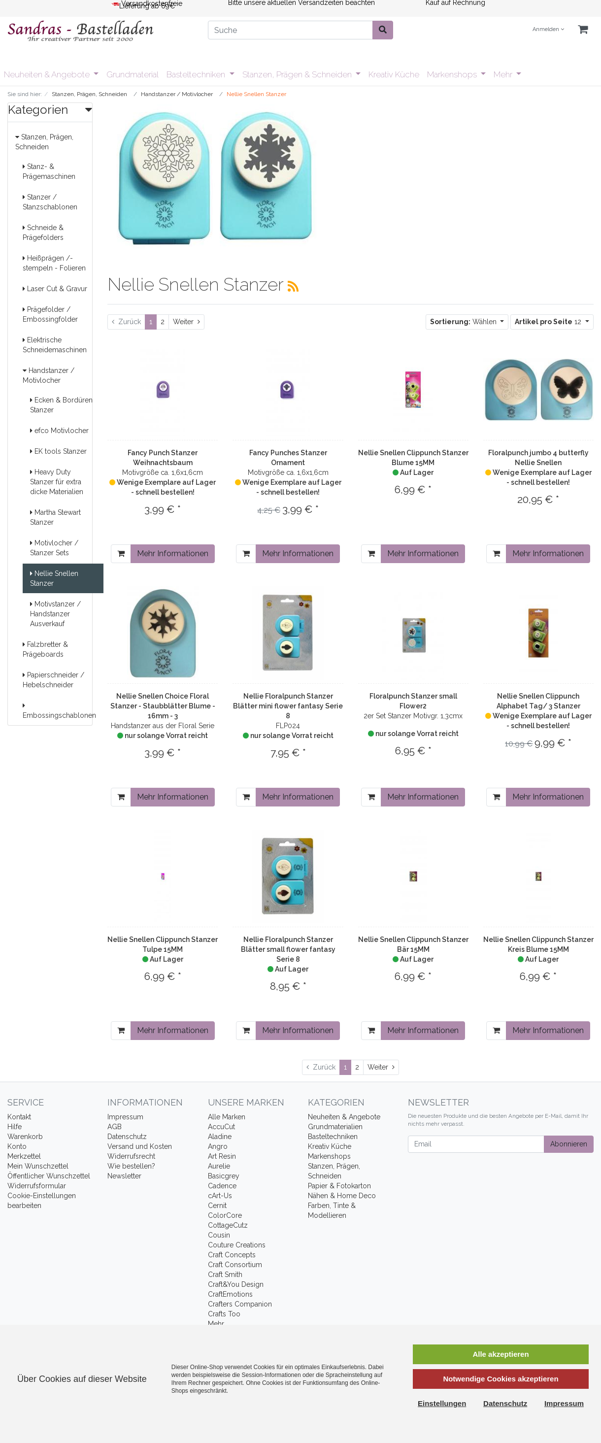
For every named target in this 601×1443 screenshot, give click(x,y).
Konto (17, 1146)
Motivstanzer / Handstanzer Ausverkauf (55, 614)
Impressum (125, 1117)
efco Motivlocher (59, 431)
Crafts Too (224, 1314)
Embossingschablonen (59, 710)
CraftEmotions (230, 1294)
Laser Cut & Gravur (55, 289)
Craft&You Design (236, 1284)
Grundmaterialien (335, 1127)
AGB (114, 1127)
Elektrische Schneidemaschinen (55, 345)
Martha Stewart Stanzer (55, 517)
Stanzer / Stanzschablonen (50, 202)
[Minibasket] (583, 30)
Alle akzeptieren (500, 1354)
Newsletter (124, 1176)
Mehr (504, 74)
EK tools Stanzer (58, 451)
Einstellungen (442, 1403)
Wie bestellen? (131, 1166)
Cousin (219, 1235)
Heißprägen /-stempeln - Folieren (54, 263)
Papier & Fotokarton (339, 1186)
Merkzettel (24, 1156)
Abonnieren (568, 1144)
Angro (218, 1146)
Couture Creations (237, 1245)
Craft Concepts (232, 1255)
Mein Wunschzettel (37, 1166)
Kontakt (19, 1117)
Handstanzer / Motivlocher (48, 375)
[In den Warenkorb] (121, 553)
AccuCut (221, 1127)
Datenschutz (127, 1137)
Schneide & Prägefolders (43, 232)
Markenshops (453, 74)
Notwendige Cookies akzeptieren (500, 1379)
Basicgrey (223, 1176)
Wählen (464, 322)
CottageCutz (228, 1225)
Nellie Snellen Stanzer (54, 578)
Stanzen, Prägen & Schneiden (298, 74)
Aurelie (219, 1166)
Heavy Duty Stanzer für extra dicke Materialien (56, 482)
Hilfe (14, 1127)
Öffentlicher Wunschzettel (48, 1176)
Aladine (220, 1137)
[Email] (476, 1144)
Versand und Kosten (139, 1146)
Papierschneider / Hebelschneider (53, 680)
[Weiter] (186, 322)
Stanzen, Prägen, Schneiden (44, 142)
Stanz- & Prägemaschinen (49, 171)
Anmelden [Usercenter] (548, 29)
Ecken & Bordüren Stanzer (61, 405)
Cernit (217, 1205)
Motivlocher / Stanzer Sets (54, 548)
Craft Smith (225, 1274)
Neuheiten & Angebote (48, 74)
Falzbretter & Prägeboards (45, 649)
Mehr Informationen (172, 553)
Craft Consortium (235, 1265)
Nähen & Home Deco (342, 1196)
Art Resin (222, 1156)
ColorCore (225, 1215)
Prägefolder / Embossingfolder (50, 314)
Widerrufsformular (36, 1186)
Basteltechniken (197, 74)
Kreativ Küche (393, 74)
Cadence (222, 1186)
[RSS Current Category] (293, 286)
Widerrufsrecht (131, 1156)
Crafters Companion (240, 1304)
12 (549, 322)
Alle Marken (226, 1117)
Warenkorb (25, 1137)
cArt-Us (220, 1196)
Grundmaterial (132, 74)
